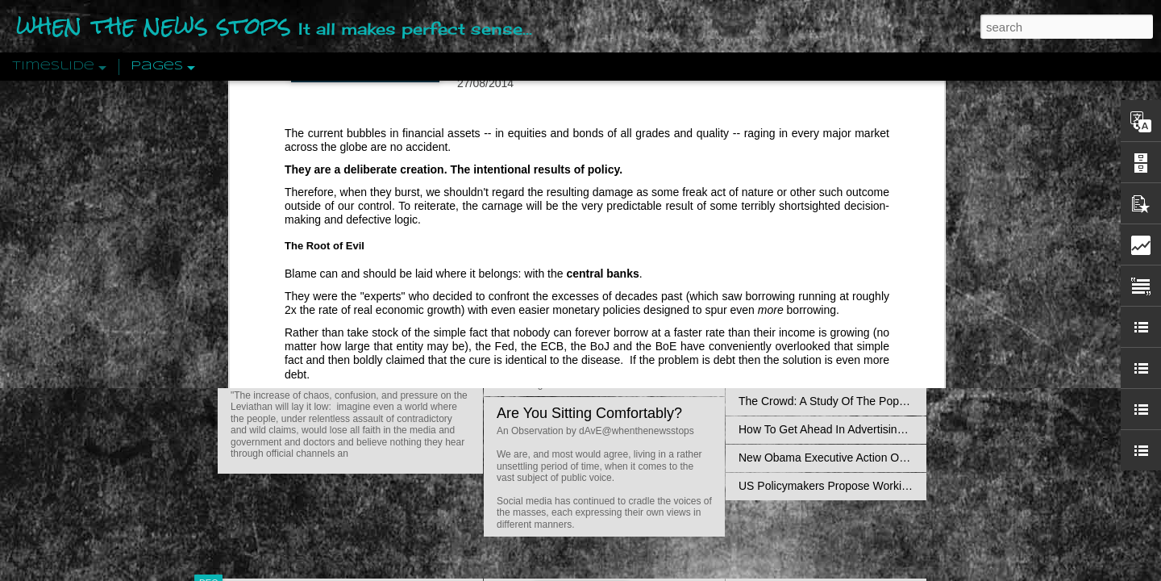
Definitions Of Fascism (795, 316)
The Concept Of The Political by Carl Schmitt (851, 288)
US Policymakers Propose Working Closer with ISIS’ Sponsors (895, 485)
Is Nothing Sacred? (558, 204)
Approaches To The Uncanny (811, 344)
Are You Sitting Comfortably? (589, 413)
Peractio (266, 375)
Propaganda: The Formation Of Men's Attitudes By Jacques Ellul (899, 231)
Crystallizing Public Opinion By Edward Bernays (858, 372)
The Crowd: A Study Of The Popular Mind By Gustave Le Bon (892, 401)
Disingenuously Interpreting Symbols (830, 259)
